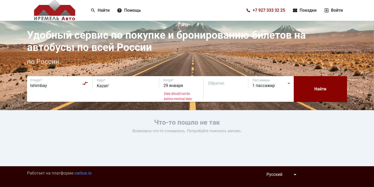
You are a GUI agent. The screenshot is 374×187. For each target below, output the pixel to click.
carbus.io (83, 173)
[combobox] (59, 83)
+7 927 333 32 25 (269, 10)
